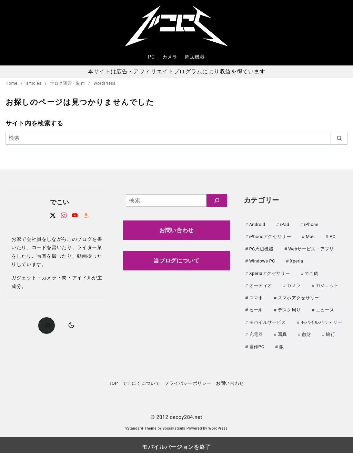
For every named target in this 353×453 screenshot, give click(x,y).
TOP (113, 379)
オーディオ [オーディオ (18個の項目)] (260, 283)
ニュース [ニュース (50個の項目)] (325, 307)
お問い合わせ (176, 230)
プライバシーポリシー (187, 379)
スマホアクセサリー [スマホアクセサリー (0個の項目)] (298, 295)
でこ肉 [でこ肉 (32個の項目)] (312, 272)
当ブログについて (176, 260)
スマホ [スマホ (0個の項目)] (256, 295)
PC (151, 57)
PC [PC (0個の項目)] (332, 236)
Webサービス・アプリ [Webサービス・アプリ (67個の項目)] (311, 248)
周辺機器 (195, 57)
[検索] (176, 138)
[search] (339, 138)
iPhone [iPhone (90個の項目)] (311, 224)
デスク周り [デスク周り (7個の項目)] (289, 307)
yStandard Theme (141, 424)
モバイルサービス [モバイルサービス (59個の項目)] (267, 319)
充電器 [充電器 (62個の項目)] (256, 331)
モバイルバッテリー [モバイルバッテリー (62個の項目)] (321, 319)
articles (34, 83)
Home (12, 83)
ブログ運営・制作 (68, 83)
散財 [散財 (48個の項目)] (306, 331)
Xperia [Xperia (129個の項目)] (296, 259)
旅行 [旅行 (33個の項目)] (330, 331)
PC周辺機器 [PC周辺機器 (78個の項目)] (261, 248)
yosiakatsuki (174, 424)
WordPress (104, 83)
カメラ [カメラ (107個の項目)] (294, 283)
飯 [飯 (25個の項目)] (281, 343)
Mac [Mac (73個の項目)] (310, 236)
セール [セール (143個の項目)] (256, 307)
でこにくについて (141, 379)
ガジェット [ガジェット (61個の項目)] (327, 283)
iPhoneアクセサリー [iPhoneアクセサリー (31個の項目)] (270, 236)
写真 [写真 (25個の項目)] (282, 331)
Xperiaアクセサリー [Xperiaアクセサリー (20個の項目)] (269, 272)
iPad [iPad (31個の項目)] (285, 224)
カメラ (170, 57)
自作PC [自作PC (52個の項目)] (256, 343)
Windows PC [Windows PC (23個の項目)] (262, 259)
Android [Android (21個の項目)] (257, 224)
